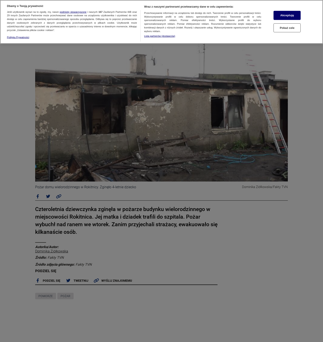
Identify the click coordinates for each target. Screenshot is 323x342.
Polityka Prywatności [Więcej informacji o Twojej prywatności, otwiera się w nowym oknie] (18, 37)
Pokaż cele (287, 27)
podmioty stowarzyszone (73, 12)
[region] (161, 22)
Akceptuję (287, 15)
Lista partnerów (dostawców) (159, 36)
